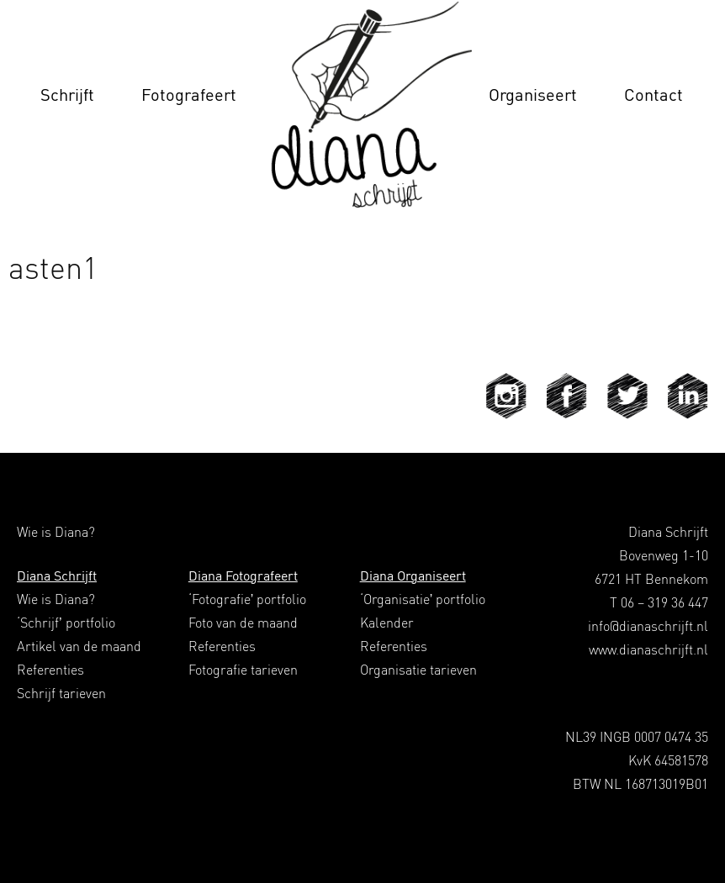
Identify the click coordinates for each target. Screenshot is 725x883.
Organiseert (533, 94)
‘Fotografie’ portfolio (247, 599)
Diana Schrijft (57, 575)
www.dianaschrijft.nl (648, 649)
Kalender (387, 622)
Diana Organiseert (413, 575)
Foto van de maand (243, 622)
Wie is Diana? (56, 599)
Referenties (50, 669)
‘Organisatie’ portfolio (423, 599)
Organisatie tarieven (418, 669)
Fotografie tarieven (243, 669)
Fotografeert (188, 94)
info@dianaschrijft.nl (648, 626)
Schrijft (67, 94)
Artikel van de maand (79, 646)
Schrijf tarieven (61, 693)
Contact (653, 94)
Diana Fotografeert (243, 575)
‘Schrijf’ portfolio (66, 622)
